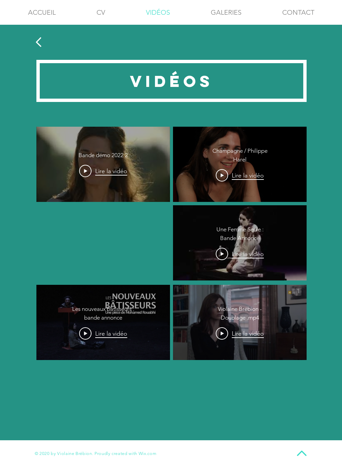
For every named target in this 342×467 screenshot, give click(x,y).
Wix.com (148, 453)
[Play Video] (103, 171)
